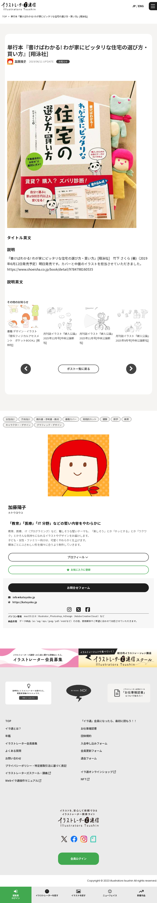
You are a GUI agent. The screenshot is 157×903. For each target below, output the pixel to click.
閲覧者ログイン (16, 894)
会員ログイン (78, 859)
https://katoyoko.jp (22, 602)
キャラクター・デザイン (18, 424)
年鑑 (8, 736)
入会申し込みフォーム (94, 743)
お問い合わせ (13, 758)
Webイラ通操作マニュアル (23, 780)
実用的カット (89, 419)
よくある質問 (13, 751)
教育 (126, 419)
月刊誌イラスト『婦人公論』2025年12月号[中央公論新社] (60, 326)
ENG (141, 6)
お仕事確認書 (89, 728)
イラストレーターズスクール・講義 (28, 773)
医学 (115, 419)
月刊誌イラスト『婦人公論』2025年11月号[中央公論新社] (97, 326)
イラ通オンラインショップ (98, 772)
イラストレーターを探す (47, 893)
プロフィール (77, 557)
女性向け (10, 419)
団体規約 (86, 736)
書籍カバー (70, 419)
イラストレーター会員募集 (21, 743)
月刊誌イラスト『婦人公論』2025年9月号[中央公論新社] (133, 325)
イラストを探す (78, 893)
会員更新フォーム (91, 751)
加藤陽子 (20, 61)
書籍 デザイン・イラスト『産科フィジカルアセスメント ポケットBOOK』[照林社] (24, 326)
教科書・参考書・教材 (47, 419)
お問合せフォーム (78, 588)
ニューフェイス (110, 893)
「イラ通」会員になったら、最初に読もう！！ (109, 721)
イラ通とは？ (13, 728)
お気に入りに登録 (78, 569)
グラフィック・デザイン (49, 424)
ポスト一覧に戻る (78, 369)
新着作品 (141, 893)
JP (134, 6)
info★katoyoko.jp (21, 597)
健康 (105, 419)
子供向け (25, 419)
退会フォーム (89, 758)
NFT (85, 779)
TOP (8, 721)
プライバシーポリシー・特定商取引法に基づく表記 (35, 766)
